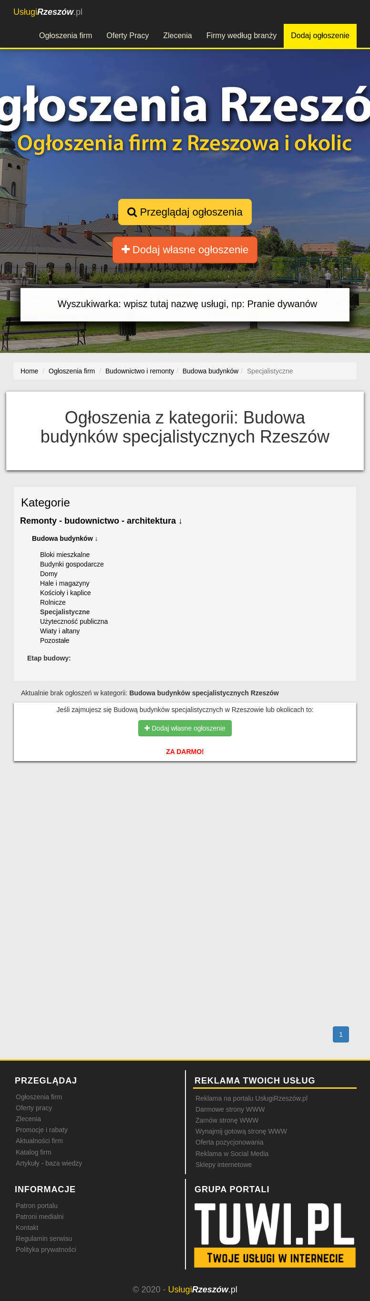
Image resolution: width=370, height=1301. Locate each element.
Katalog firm (33, 1152)
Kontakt (27, 1227)
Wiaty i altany (60, 631)
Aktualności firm (39, 1141)
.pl (47, 12)
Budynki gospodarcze (72, 564)
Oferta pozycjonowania (229, 1142)
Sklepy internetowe (223, 1164)
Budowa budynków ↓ (65, 538)
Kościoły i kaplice (65, 593)
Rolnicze (53, 602)
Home (29, 371)
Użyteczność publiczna (74, 621)
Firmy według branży (241, 35)
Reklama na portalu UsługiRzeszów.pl (251, 1098)
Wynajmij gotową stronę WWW (241, 1131)
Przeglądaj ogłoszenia (184, 212)
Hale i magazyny (65, 583)
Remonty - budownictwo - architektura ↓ (101, 521)
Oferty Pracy (127, 35)
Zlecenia (177, 35)
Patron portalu (37, 1205)
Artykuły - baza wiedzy (49, 1163)
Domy (49, 574)
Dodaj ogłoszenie (320, 35)
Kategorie (45, 502)
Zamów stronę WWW (226, 1120)
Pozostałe (54, 640)
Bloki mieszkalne (65, 554)
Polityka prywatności (46, 1249)
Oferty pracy (34, 1108)
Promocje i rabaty (42, 1130)
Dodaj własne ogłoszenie (185, 250)
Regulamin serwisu (44, 1238)
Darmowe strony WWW (230, 1109)
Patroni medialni (39, 1216)
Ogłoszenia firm (65, 35)
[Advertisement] (185, 809)
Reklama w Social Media (231, 1153)
